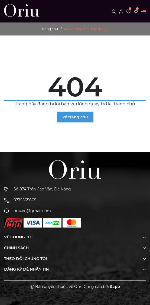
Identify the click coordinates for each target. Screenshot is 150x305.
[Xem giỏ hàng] (136, 11)
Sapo (115, 286)
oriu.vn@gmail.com (32, 210)
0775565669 (25, 199)
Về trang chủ (75, 117)
